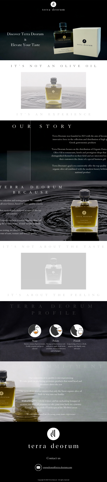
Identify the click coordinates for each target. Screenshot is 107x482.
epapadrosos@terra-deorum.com (57, 467)
